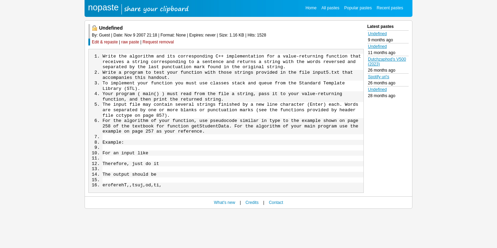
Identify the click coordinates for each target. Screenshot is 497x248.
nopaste (103, 7)
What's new (224, 213)
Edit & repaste (105, 42)
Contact (276, 213)
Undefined (377, 33)
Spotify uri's (378, 76)
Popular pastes (358, 8)
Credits (252, 213)
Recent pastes (390, 8)
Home (310, 8)
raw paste (130, 42)
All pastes (330, 8)
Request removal (158, 42)
